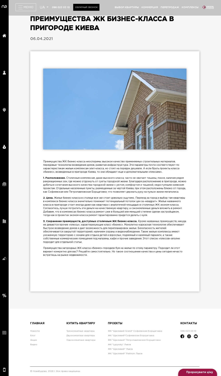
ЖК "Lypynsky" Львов (119, 345)
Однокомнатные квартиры (80, 340)
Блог (33, 336)
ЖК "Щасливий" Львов (120, 349)
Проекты (115, 323)
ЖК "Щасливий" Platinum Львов (125, 354)
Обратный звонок (86, 7)
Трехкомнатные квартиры (80, 331)
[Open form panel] (197, 372)
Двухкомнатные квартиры (80, 336)
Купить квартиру (80, 323)
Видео (33, 345)
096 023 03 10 (61, 7)
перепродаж (170, 7)
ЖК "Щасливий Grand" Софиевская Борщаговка (135, 331)
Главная (37, 323)
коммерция (149, 7)
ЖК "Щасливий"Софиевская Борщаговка (131, 336)
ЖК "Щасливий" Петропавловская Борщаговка (134, 340)
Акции (33, 340)
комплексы (190, 7)
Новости (35, 331)
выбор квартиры (127, 7)
